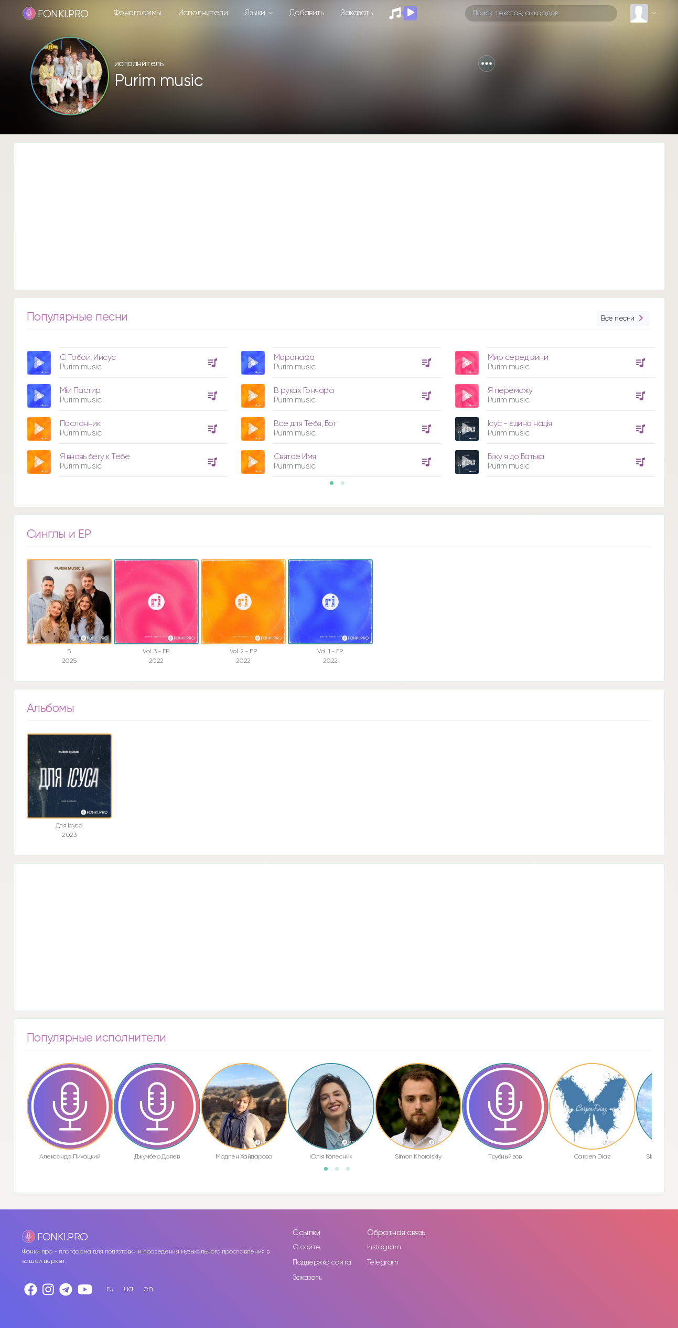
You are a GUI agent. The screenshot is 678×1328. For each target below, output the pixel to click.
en (148, 1289)
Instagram (384, 1247)
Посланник (80, 424)
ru (109, 1289)
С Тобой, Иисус (88, 358)
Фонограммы (138, 13)
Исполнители (203, 13)
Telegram (383, 1262)
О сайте (306, 1247)
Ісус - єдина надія (520, 424)
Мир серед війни (518, 358)
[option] (126, 408)
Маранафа (294, 358)
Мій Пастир (80, 391)
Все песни (623, 318)
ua (128, 1289)
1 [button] (335, 486)
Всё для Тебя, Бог (305, 424)
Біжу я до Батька (516, 457)
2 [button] (346, 486)
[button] (486, 63)
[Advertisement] (328, 216)
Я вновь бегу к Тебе (95, 457)
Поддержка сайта (322, 1262)
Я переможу (510, 391)
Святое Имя (295, 457)
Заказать (356, 13)
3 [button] (351, 1172)
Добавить (306, 13)
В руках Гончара (304, 391)
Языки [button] (255, 13)
